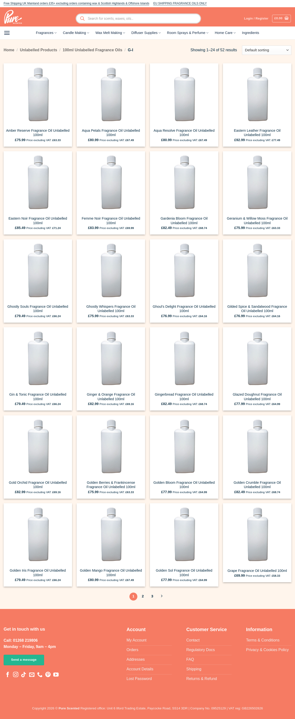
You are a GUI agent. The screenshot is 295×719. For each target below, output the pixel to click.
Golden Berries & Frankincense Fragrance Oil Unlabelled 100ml (111, 485)
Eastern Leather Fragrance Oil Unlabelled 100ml (257, 133)
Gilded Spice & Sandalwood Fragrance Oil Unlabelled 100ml (257, 309)
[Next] (162, 597)
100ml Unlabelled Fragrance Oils (92, 50)
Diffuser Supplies (146, 33)
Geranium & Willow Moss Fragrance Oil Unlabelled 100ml (257, 220)
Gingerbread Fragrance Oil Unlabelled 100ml (184, 396)
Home (9, 50)
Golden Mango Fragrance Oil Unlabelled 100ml (111, 573)
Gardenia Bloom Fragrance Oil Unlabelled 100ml (184, 220)
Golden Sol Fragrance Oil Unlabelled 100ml (184, 573)
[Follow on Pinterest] (48, 675)
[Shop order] (266, 50)
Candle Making (76, 33)
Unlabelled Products (38, 50)
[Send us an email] (31, 675)
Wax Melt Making (110, 33)
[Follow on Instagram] (15, 675)
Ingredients (250, 33)
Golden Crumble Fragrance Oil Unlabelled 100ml (257, 485)
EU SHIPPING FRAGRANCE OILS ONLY (180, 3)
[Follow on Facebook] (7, 675)
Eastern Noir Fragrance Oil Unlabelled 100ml (37, 220)
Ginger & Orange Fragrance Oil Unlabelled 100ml (111, 396)
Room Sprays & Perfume (187, 33)
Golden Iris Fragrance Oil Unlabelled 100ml (38, 573)
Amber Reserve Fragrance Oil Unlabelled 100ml (37, 133)
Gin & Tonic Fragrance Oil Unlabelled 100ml (38, 396)
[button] (281, 18)
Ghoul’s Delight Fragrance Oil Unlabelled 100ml (184, 309)
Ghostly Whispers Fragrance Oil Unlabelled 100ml (110, 309)
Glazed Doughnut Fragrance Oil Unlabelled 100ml (257, 396)
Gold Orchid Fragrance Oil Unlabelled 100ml (38, 485)
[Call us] (39, 675)
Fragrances (46, 33)
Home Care (225, 33)
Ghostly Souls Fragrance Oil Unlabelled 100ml (37, 309)
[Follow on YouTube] (56, 675)
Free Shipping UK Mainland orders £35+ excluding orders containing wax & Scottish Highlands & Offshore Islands (76, 3)
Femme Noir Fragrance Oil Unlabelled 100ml (111, 220)
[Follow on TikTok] (23, 675)
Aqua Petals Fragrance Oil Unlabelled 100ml (111, 133)
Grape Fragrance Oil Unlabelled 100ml (257, 571)
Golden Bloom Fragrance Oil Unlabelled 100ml (184, 485)
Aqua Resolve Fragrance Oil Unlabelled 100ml (184, 133)
